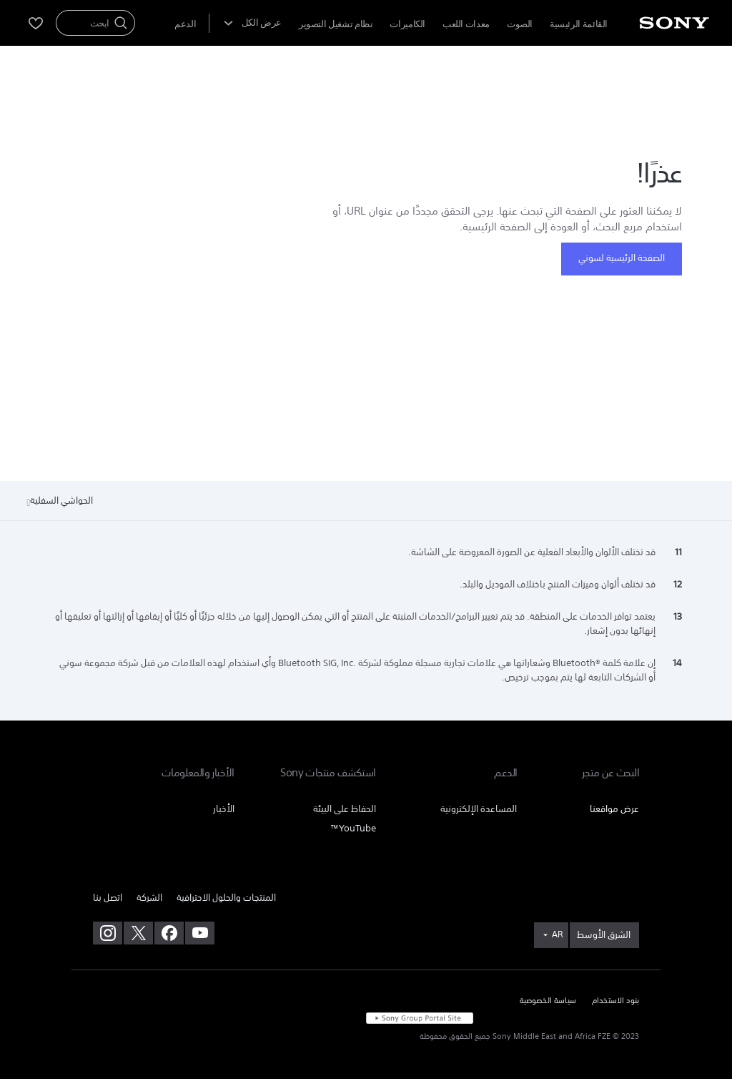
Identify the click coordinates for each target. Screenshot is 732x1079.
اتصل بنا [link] (107, 897)
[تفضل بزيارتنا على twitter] (138, 933)
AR (557, 934)
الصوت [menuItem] (520, 24)
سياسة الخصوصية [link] (548, 1001)
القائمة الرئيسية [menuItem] (579, 24)
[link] (604, 935)
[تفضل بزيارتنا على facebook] (169, 933)
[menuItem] (185, 24)
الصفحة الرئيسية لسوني (621, 258)
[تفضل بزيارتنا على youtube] (199, 933)
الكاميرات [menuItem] (407, 24)
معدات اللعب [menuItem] (466, 24)
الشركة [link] (149, 897)
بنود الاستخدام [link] (615, 1001)
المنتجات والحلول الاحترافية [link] (226, 897)
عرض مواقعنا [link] (614, 809)
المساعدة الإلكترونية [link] (478, 809)
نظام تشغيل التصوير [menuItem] (335, 24)
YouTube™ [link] (353, 828)
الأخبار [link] (223, 809)
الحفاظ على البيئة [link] (344, 809)
